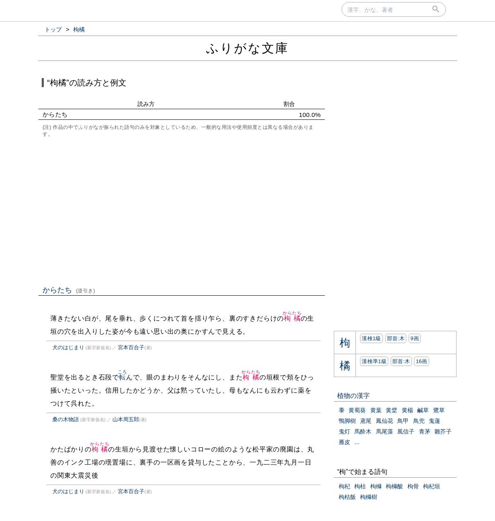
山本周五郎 (125, 419)
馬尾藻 (384, 431)
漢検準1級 (374, 361)
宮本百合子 (131, 347)
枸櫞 (376, 486)
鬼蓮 (434, 421)
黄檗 (391, 410)
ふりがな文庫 (247, 48)
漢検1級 (371, 338)
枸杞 (344, 486)
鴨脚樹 (347, 421)
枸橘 (292, 318)
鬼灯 (344, 431)
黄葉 (376, 410)
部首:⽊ (396, 338)
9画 (414, 338)
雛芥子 (443, 431)
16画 (421, 361)
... (356, 442)
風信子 (405, 431)
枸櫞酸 (394, 486)
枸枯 (360, 486)
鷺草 (439, 410)
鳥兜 (419, 421)
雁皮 (344, 442)
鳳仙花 (384, 421)
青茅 (424, 431)
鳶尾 (365, 421)
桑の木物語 (65, 419)
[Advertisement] (181, 210)
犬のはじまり (68, 347)
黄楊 (407, 410)
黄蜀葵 (357, 410)
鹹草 (423, 410)
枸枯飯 (347, 497)
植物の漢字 (353, 395)
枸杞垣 (431, 486)
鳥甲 (403, 421)
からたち (69, 290)
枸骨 (413, 486)
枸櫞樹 (368, 497)
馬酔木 (362, 431)
